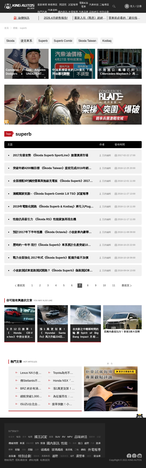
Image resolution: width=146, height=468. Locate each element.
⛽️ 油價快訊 (21, 18)
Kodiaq (106, 40)
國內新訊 (63, 11)
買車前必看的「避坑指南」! (124, 18)
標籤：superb (20, 28)
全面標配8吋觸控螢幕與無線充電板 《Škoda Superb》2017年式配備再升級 (53, 180)
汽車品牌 (83, 11)
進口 (80, 443)
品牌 (37, 449)
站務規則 (45, 460)
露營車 (80, 456)
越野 (86, 443)
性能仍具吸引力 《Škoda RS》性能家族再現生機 (44, 219)
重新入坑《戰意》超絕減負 (90, 18)
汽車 (92, 443)
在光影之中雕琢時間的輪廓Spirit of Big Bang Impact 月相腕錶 (86, 333)
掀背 (89, 456)
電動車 (36, 456)
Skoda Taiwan (87, 40)
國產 (75, 443)
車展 (22, 443)
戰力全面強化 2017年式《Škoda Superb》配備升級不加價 (50, 257)
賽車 (24, 437)
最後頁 (125, 285)
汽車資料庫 (52, 12)
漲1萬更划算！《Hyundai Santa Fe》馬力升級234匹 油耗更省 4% (53, 333)
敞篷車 (11, 437)
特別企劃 (104, 11)
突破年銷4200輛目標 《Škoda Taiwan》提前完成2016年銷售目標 (53, 168)
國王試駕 (40, 437)
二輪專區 (104, 4)
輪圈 (30, 437)
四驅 (30, 449)
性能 (64, 443)
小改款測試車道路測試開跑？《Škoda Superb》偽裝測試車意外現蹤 (53, 270)
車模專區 (52, 4)
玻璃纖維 (57, 449)
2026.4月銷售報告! (56, 18)
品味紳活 (94, 11)
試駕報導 (73, 4)
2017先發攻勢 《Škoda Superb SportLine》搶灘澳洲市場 (50, 155)
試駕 (99, 437)
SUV (57, 436)
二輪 (77, 449)
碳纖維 (45, 449)
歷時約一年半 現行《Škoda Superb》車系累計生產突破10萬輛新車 (53, 244)
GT (72, 456)
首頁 (6, 28)
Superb (43, 40)
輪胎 (18, 437)
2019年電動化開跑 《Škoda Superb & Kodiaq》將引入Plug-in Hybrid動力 (53, 206)
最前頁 (21, 285)
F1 (70, 443)
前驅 (17, 449)
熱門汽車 (42, 11)
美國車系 (46, 456)
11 (113, 285)
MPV (70, 436)
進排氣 (69, 449)
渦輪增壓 (30, 443)
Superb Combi (63, 40)
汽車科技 (94, 4)
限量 (42, 443)
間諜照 (62, 4)
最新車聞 (42, 4)
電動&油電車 (83, 4)
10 (104, 285)
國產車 (92, 437)
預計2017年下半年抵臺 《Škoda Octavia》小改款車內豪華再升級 (53, 232)
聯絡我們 (9, 460)
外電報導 (73, 11)
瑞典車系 (64, 456)
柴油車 (97, 456)
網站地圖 (34, 460)
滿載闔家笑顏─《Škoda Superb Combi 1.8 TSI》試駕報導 (50, 193)
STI (37, 443)
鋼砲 (83, 449)
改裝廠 (12, 456)
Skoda (10, 40)
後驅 (24, 449)
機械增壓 (13, 443)
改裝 (51, 437)
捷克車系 (26, 40)
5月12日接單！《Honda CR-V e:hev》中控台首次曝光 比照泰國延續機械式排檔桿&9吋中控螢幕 (20, 333)
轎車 (11, 449)
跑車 (98, 443)
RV (63, 436)
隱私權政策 (21, 460)
